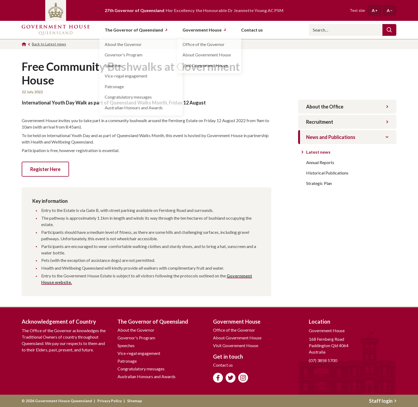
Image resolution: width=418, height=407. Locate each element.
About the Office (347, 107)
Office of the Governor (234, 329)
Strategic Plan (319, 183)
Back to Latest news (49, 44)
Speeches (126, 345)
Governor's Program (136, 337)
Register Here (45, 169)
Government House (204, 29)
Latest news (318, 151)
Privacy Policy (109, 400)
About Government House (237, 337)
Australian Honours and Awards (146, 376)
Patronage (127, 360)
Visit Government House (235, 345)
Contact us (223, 364)
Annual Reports (320, 162)
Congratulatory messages (141, 368)
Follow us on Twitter (230, 378)
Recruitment (347, 122)
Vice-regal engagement (138, 353)
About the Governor (135, 329)
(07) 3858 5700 (323, 360)
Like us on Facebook (218, 378)
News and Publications (347, 137)
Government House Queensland (56, 30)
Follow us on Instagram (243, 378)
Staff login (382, 401)
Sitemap (134, 400)
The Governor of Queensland (136, 29)
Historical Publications (327, 172)
